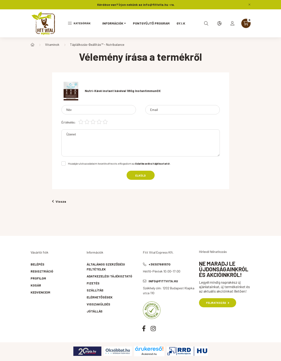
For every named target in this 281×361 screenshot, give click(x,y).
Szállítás (95, 290)
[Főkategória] (32, 44)
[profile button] (232, 23)
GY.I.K (181, 23)
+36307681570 (160, 264)
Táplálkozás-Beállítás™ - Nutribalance (97, 44)
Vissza (59, 201)
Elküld (140, 175)
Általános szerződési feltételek (106, 266)
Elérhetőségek (100, 297)
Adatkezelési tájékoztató (109, 276)
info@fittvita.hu (163, 281)
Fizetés (93, 283)
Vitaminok (52, 44)
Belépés (37, 264)
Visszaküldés (98, 304)
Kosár (36, 285)
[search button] (206, 23)
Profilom (38, 278)
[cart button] (246, 23)
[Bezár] (249, 4)
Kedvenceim (40, 292)
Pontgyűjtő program (151, 23)
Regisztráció (42, 271)
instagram (153, 328)
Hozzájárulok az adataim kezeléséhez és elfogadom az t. (119, 163)
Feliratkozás (217, 302)
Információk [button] (112, 23)
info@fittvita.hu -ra (158, 5)
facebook (144, 328)
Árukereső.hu (149, 354)
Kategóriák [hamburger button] (79, 23)
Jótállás (95, 311)
